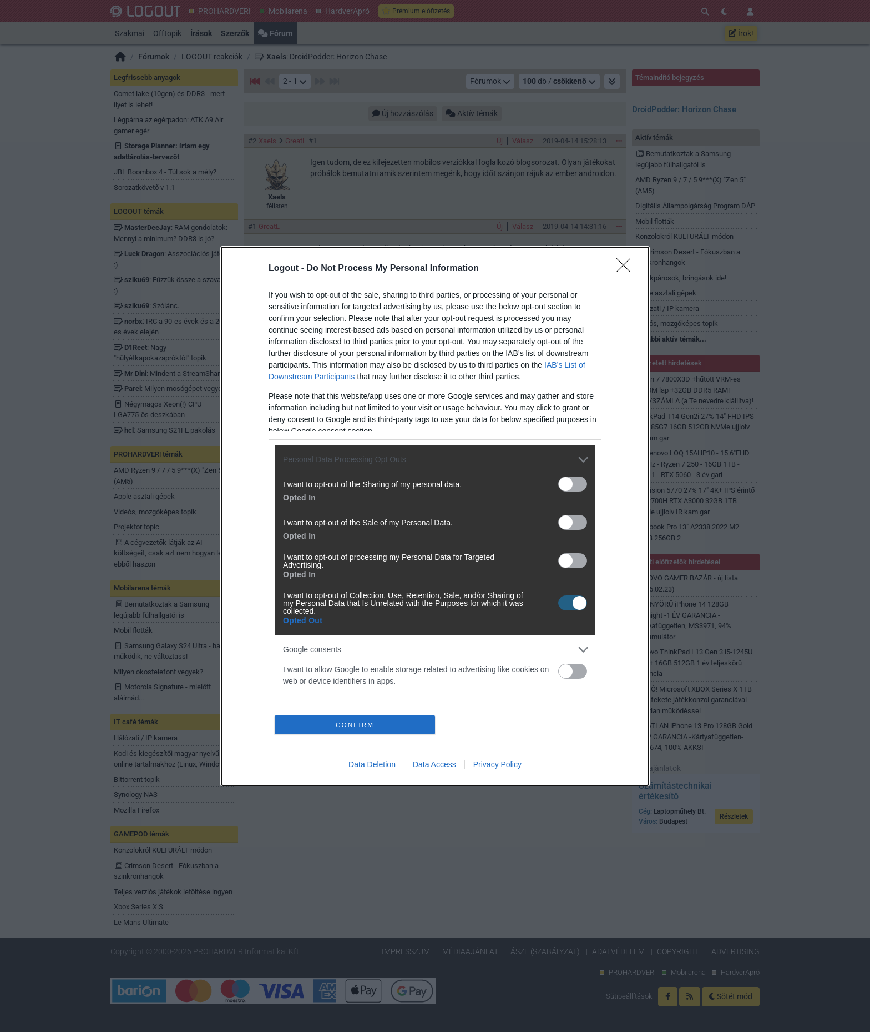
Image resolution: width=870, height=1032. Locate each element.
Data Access (434, 764)
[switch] (572, 484)
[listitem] (435, 459)
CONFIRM (355, 724)
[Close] (627, 268)
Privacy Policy (497, 764)
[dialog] (435, 516)
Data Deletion (372, 764)
